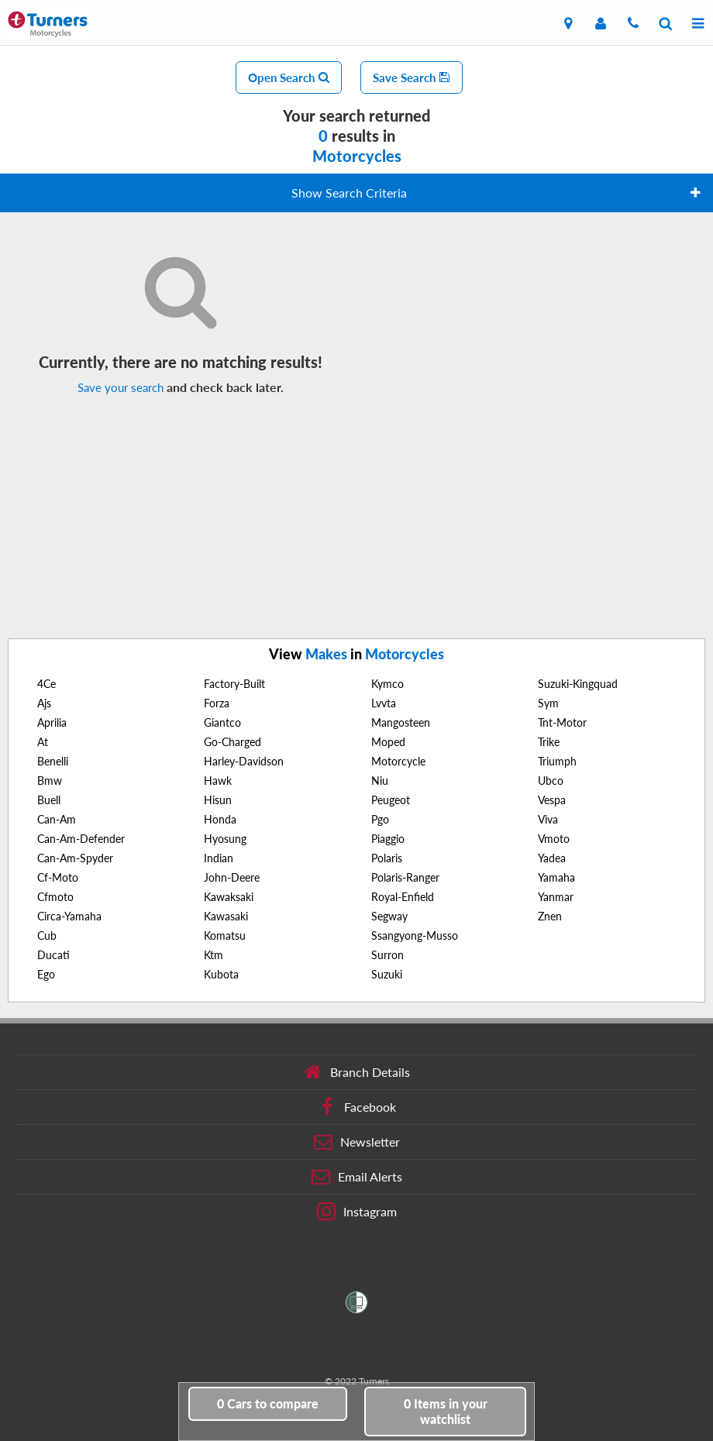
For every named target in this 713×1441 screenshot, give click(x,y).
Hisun (218, 799)
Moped (388, 741)
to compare (268, 1403)
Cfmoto (55, 896)
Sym (548, 703)
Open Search (288, 77)
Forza (216, 703)
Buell (48, 799)
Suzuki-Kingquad (578, 683)
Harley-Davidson (244, 761)
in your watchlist (445, 1411)
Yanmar (556, 896)
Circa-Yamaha (69, 916)
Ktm (213, 954)
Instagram (357, 1211)
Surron (387, 954)
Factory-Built (234, 683)
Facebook (357, 1107)
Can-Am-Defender (81, 838)
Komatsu (225, 935)
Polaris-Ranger (405, 877)
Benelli (52, 761)
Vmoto (554, 838)
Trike (549, 741)
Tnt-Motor (562, 722)
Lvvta (383, 703)
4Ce (46, 683)
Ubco (550, 780)
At (42, 741)
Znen (550, 916)
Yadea (552, 858)
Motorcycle (398, 761)
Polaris (386, 858)
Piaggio (388, 838)
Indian (218, 858)
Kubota (221, 974)
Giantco (222, 722)
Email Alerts (357, 1177)
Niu (379, 780)
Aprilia (52, 722)
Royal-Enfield (402, 896)
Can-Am (56, 819)
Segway (389, 916)
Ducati (53, 954)
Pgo (380, 819)
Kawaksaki (228, 896)
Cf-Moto (57, 877)
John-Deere (232, 877)
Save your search (121, 387)
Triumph (557, 761)
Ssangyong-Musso (414, 935)
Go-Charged (232, 741)
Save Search (411, 77)
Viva (548, 819)
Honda (220, 819)
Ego (46, 974)
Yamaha (556, 877)
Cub (47, 935)
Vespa (552, 799)
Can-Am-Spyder (75, 858)
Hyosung (225, 838)
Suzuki (386, 974)
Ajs (44, 703)
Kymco (387, 683)
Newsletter (357, 1142)
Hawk (218, 780)
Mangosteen (400, 722)
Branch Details (357, 1072)
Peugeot (390, 799)
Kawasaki (226, 916)
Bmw (49, 780)
